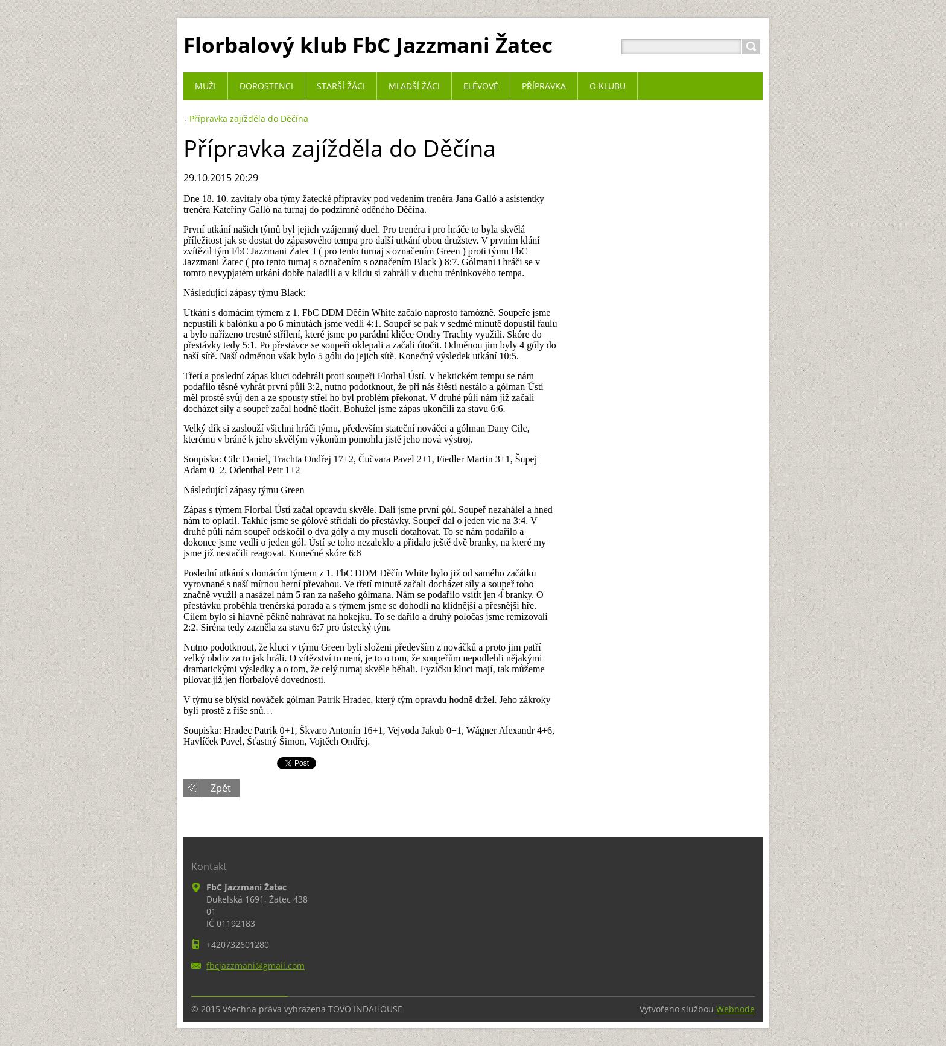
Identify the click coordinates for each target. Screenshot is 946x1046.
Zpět (221, 788)
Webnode (735, 1009)
